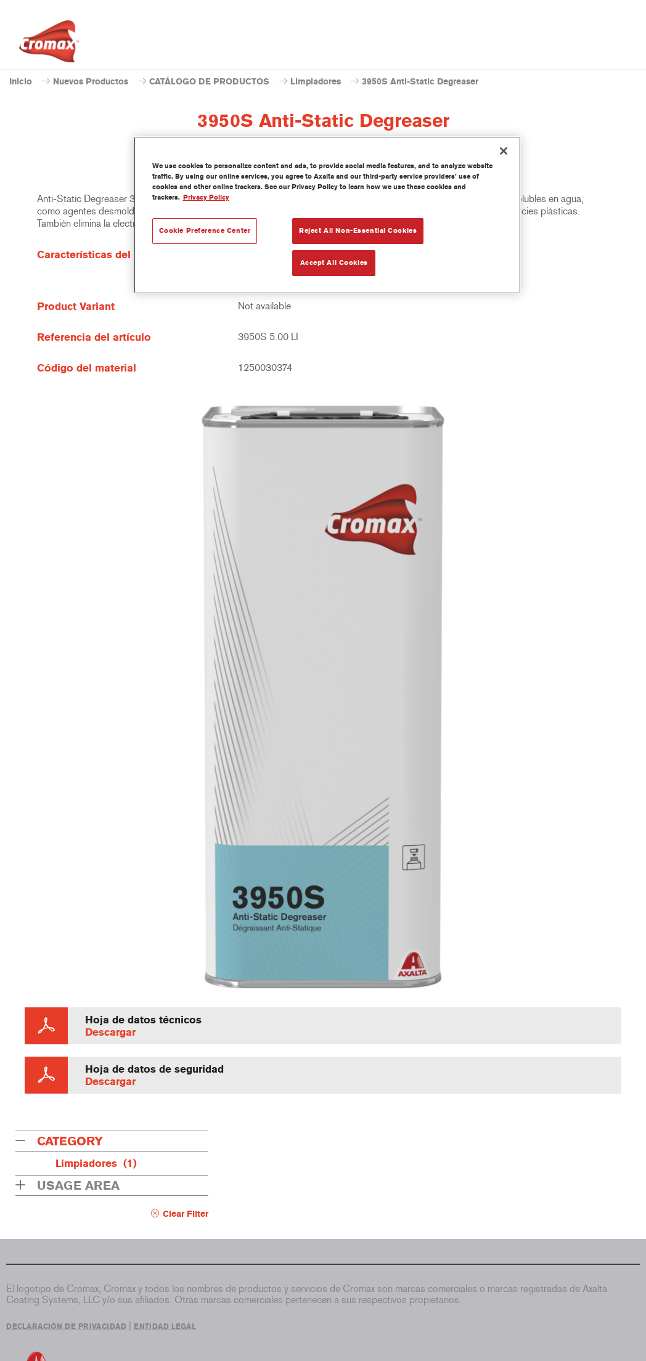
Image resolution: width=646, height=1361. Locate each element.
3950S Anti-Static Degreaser (420, 81)
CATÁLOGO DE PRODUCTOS (209, 81)
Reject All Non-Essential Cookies (358, 230)
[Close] (503, 151)
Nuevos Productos (90, 81)
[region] (327, 215)
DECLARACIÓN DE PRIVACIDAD (66, 1326)
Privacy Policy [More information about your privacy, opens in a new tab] (206, 197)
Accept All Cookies (334, 262)
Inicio (20, 81)
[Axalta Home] (49, 44)
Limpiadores (315, 81)
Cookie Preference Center (205, 230)
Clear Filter (185, 1214)
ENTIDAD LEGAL (165, 1326)
